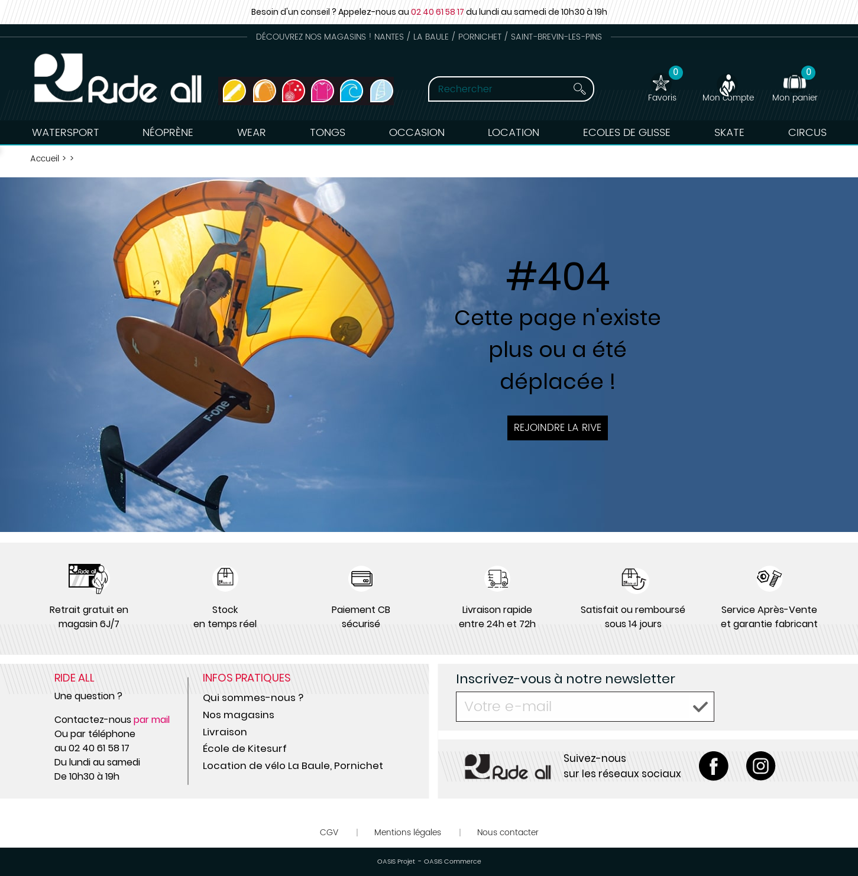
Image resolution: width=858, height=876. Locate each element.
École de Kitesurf (245, 748)
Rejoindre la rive (557, 428)
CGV (329, 832)
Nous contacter (508, 832)
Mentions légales (407, 832)
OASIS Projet (396, 862)
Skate (729, 132)
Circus (807, 132)
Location (513, 132)
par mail (152, 719)
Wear (251, 132)
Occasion (417, 132)
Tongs (327, 132)
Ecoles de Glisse (627, 132)
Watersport (65, 132)
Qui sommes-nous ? (253, 697)
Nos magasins (238, 715)
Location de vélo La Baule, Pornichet (293, 765)
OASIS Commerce (452, 862)
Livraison (225, 732)
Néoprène (168, 132)
